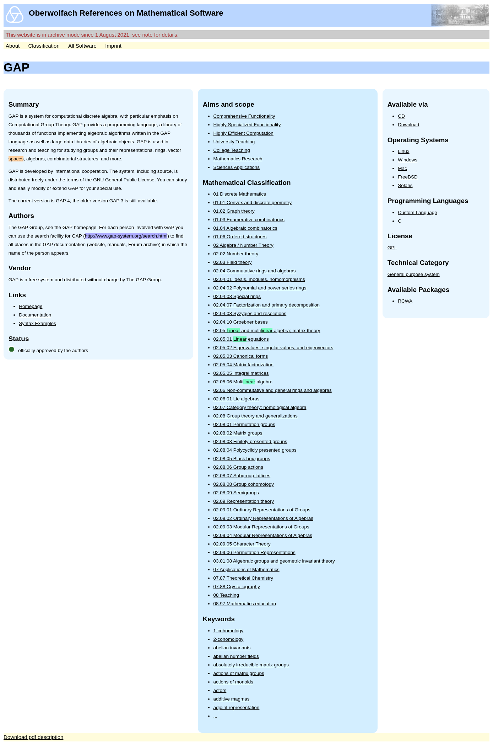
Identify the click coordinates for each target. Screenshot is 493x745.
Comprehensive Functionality (244, 116)
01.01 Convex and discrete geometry (252, 202)
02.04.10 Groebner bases (240, 322)
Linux (403, 151)
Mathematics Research (237, 158)
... (215, 716)
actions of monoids (233, 682)
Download (408, 124)
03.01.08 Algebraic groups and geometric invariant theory (274, 561)
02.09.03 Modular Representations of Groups (261, 527)
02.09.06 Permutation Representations (254, 552)
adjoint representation (236, 707)
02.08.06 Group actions (238, 467)
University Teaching (234, 141)
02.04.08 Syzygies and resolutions (250, 313)
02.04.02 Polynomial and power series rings (260, 288)
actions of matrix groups (238, 673)
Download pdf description (33, 737)
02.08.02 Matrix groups (237, 433)
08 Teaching (226, 595)
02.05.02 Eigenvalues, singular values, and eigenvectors (273, 347)
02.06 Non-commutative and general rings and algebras (272, 390)
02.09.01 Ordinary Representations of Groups (261, 509)
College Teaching (231, 150)
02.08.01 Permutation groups (244, 424)
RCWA (405, 301)
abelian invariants (232, 647)
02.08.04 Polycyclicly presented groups (255, 450)
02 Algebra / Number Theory (243, 245)
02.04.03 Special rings (237, 296)
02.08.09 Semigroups (236, 492)
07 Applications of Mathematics (246, 569)
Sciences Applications (236, 167)
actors (220, 690)
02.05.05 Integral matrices (241, 373)
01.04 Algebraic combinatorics (245, 228)
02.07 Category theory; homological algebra (260, 407)
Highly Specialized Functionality (247, 124)
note (147, 35)
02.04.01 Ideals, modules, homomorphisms (259, 279)
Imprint (113, 46)
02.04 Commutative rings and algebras (254, 270)
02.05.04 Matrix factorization (243, 364)
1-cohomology (228, 630)
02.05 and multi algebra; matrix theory (266, 330)
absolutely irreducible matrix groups (251, 664)
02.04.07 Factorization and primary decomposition (266, 305)
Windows (407, 160)
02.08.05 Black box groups (241, 458)
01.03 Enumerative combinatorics (249, 219)
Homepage (30, 306)
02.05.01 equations (241, 339)
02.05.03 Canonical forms (240, 356)
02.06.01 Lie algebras (236, 398)
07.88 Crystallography (236, 586)
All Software (82, 46)
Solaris (405, 185)
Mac (402, 168)
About (13, 46)
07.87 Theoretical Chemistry (243, 578)
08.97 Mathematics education (244, 603)
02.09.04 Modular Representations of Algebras (262, 535)
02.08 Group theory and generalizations (255, 416)
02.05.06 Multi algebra (243, 381)
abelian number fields (236, 656)
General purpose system (414, 274)
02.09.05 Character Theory (242, 544)
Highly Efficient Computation (243, 133)
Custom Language (417, 212)
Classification (43, 46)
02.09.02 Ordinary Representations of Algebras (263, 518)
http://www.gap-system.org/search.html (126, 236)
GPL (392, 247)
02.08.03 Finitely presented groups (250, 441)
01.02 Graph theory (234, 211)
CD (401, 116)
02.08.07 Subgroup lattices (242, 475)
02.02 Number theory (236, 253)
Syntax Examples (37, 323)
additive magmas (231, 699)
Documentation (35, 315)
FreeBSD (408, 177)
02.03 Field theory (232, 262)
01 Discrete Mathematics (239, 194)
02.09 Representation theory (243, 501)
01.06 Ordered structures (240, 236)
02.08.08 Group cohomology (243, 484)
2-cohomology (228, 639)
